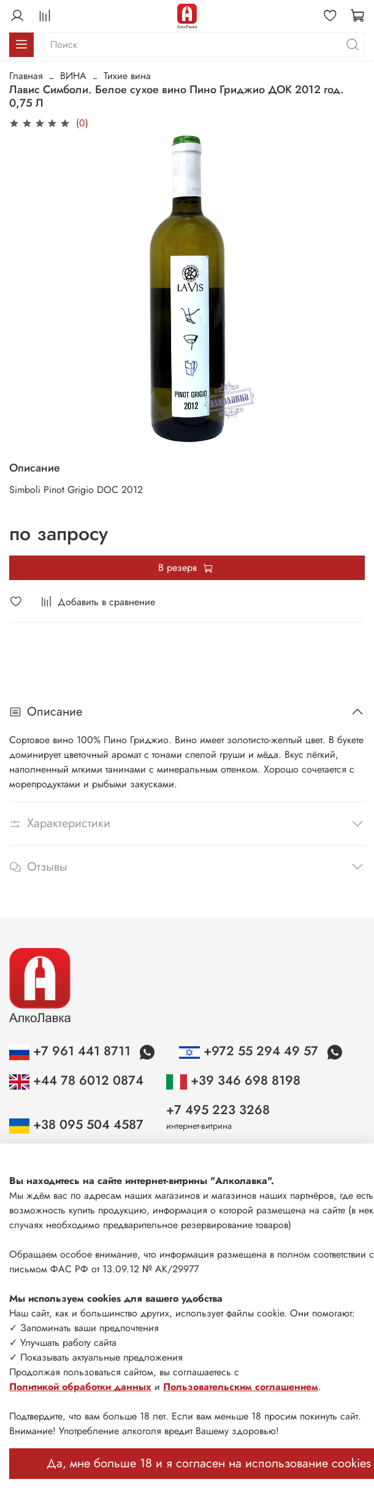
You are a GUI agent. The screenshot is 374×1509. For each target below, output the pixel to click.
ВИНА (73, 76)
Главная (26, 76)
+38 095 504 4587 (76, 1124)
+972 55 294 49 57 (250, 1051)
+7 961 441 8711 (71, 1051)
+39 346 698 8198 (233, 1080)
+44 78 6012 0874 (76, 1080)
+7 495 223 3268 (218, 1110)
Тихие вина (127, 76)
